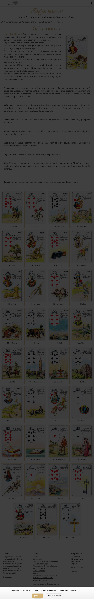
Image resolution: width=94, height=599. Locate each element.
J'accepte (37, 596)
